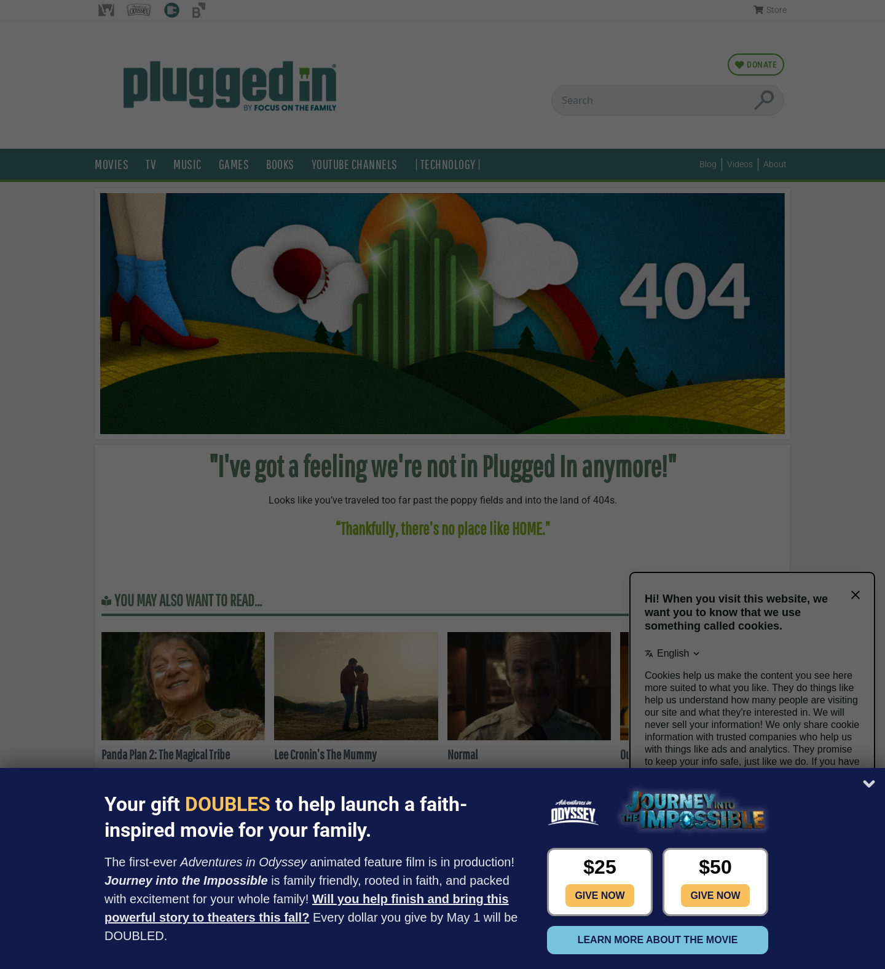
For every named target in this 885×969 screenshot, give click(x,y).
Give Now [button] (600, 895)
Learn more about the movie (658, 940)
